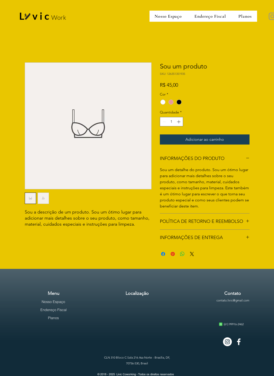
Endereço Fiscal (53, 310)
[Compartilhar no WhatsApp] (182, 254)
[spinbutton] (171, 121)
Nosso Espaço (53, 301)
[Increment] (179, 121)
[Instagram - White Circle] (227, 341)
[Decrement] (164, 121)
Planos (53, 318)
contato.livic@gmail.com (232, 300)
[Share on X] (192, 254)
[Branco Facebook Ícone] (238, 341)
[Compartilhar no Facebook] (163, 254)
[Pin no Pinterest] (173, 254)
